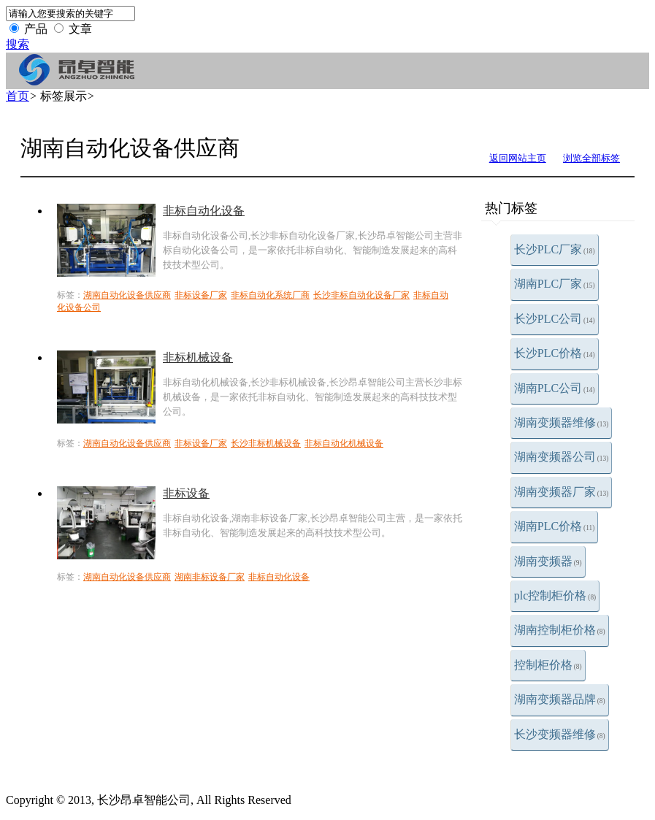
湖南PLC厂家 (554, 283)
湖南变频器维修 (561, 422)
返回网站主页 (517, 158)
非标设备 (186, 493)
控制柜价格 (548, 665)
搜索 (17, 44)
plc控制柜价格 (555, 595)
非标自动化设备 (204, 210)
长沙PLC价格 (554, 353)
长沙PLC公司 (554, 319)
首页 (17, 96)
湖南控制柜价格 (559, 630)
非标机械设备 (198, 357)
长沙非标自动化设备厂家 (361, 295)
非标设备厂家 (201, 295)
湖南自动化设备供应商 (127, 295)
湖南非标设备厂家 (210, 577)
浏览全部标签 (591, 158)
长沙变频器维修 (559, 734)
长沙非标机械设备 (266, 443)
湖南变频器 (548, 561)
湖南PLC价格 (554, 526)
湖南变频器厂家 (561, 492)
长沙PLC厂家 (554, 249)
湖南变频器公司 (561, 457)
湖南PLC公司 (554, 388)
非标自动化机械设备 (343, 443)
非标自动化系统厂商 (270, 295)
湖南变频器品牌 (559, 699)
